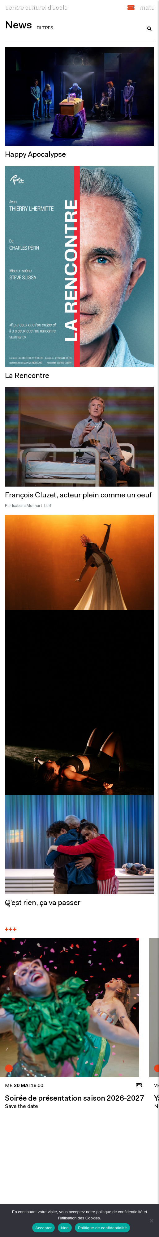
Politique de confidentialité (102, 1228)
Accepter (43, 1228)
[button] (131, 7)
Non (65, 1228)
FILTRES (45, 28)
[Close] (147, 8)
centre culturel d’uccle (36, 8)
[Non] (151, 1221)
